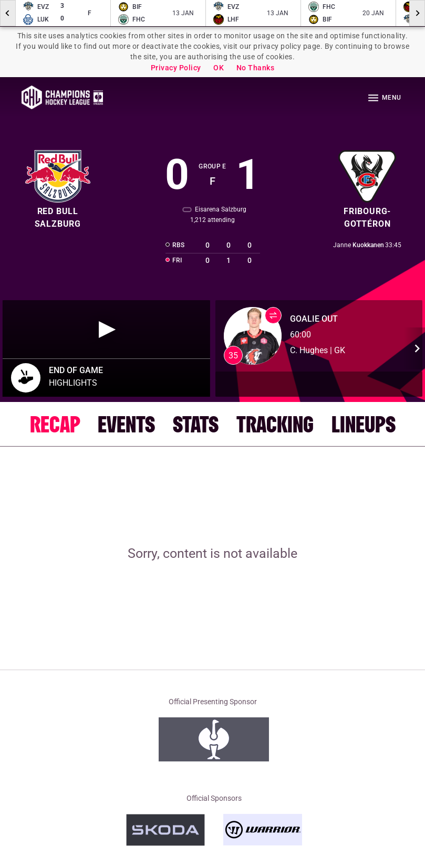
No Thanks (255, 67)
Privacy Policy (176, 67)
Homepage (62, 97)
